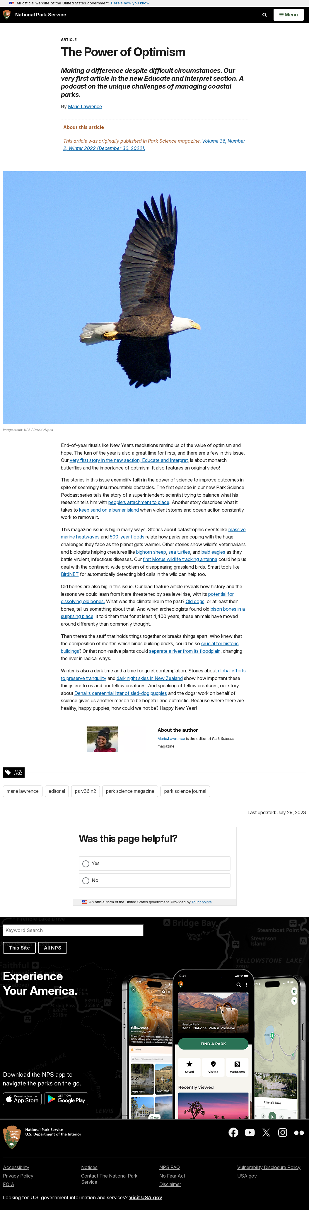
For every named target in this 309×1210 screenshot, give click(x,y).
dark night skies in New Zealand (150, 678)
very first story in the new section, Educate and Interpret (129, 460)
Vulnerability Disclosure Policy (269, 1167)
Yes (96, 863)
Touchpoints (201, 902)
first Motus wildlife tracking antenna (180, 559)
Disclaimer (170, 1184)
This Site (19, 948)
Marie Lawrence (85, 106)
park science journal (185, 791)
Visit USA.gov (145, 1197)
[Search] (73, 930)
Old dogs (195, 601)
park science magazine (130, 791)
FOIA (8, 1184)
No (95, 880)
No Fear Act (172, 1176)
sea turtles (179, 552)
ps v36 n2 (85, 791)
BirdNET (70, 574)
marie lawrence (23, 791)
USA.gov (247, 1176)
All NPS (52, 948)
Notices (89, 1167)
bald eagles (213, 552)
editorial (57, 791)
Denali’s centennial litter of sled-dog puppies (120, 693)
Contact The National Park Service (109, 1179)
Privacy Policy (18, 1176)
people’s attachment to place (138, 502)
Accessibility (16, 1167)
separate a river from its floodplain (185, 651)
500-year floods (127, 537)
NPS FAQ (169, 1167)
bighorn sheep (151, 552)
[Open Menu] (289, 14)
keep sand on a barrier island (109, 510)
